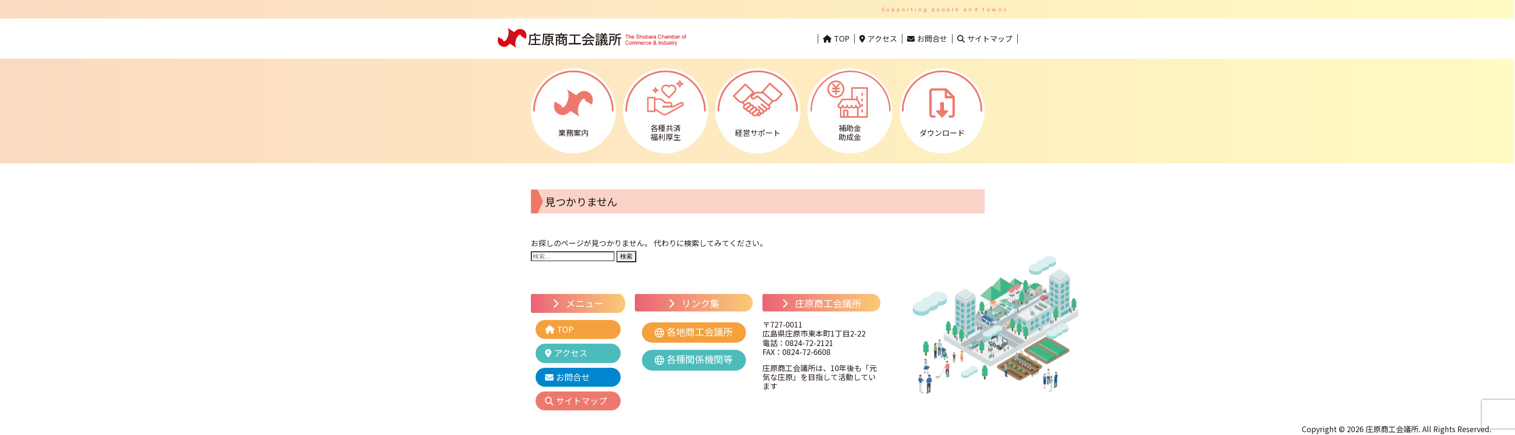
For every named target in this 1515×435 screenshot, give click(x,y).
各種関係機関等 (700, 359)
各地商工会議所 (700, 331)
